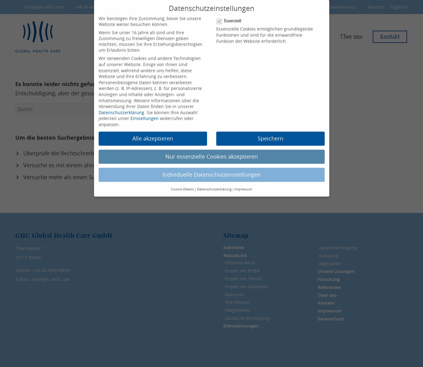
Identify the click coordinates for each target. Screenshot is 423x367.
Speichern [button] (270, 130)
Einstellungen (144, 111)
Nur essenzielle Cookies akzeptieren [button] (211, 149)
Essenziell (231, 13)
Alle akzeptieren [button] (152, 130)
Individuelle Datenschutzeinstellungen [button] (211, 167)
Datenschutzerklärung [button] (214, 181)
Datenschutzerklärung (121, 105)
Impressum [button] (243, 181)
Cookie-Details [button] (182, 181)
